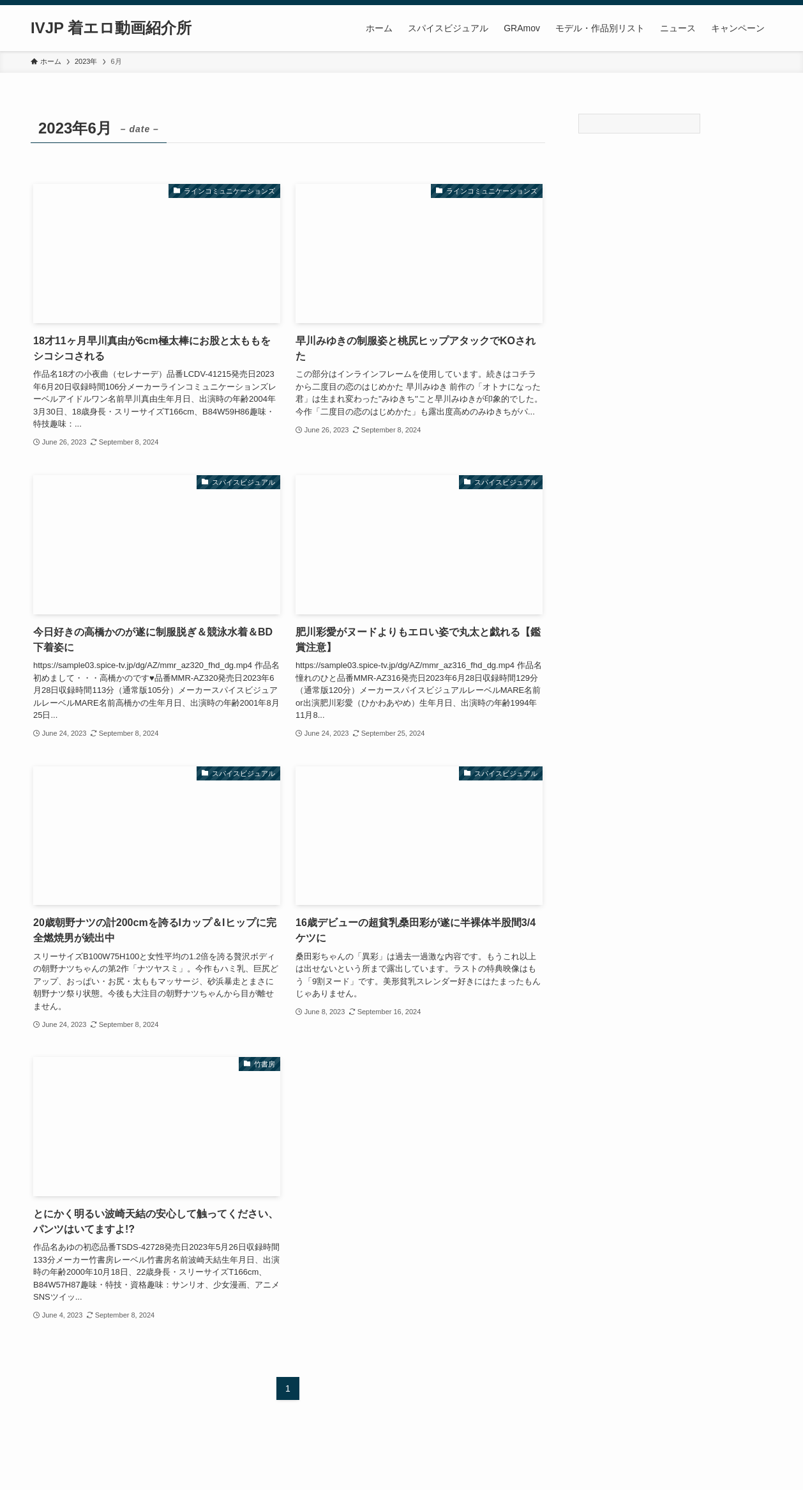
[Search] (639, 123)
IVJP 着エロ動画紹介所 (111, 28)
